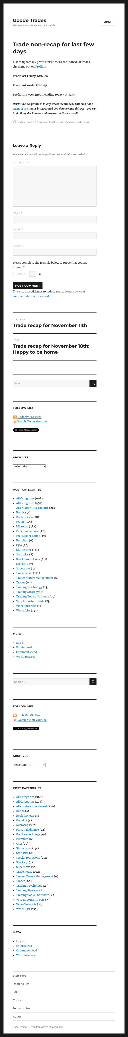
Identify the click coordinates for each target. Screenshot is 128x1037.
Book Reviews (25, 517)
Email (18, 229)
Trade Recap (83, 122)
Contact (18, 1000)
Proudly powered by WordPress (47, 1027)
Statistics (22, 554)
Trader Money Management (34, 577)
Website (18, 245)
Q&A (19, 545)
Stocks (20, 563)
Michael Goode (26, 122)
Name (17, 213)
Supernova (23, 568)
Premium (22, 540)
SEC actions (24, 549)
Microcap (22, 526)
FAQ (15, 992)
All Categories (67, 122)
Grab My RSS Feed (30, 416)
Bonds (20, 512)
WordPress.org (26, 656)
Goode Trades (29, 20)
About (17, 1016)
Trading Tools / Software (32, 596)
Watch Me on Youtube (32, 421)
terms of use (20, 108)
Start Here (19, 975)
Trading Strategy (27, 591)
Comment (20, 162)
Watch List (23, 610)
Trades (20, 582)
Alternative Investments (32, 507)
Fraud (20, 521)
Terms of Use (21, 1008)
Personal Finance (27, 531)
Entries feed (24, 647)
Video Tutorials (26, 605)
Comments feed (26, 652)
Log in (20, 642)
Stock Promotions (28, 559)
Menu (108, 22)
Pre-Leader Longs (28, 535)
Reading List (21, 983)
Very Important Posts (30, 601)
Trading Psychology (29, 587)
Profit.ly (40, 66)
